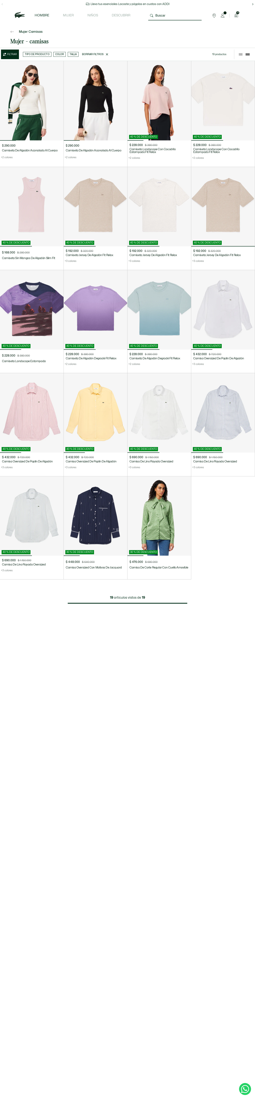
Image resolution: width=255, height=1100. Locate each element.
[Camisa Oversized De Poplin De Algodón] (223, 321)
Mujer (68, 15)
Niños (92, 15)
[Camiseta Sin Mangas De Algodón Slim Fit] (32, 218)
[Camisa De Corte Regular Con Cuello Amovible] (159, 527)
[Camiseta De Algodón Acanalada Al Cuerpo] (32, 114)
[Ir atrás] (12, 32)
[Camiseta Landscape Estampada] (32, 321)
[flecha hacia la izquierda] (2, 4)
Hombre (42, 15)
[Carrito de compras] (235, 15)
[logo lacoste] (20, 15)
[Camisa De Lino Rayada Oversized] (159, 424)
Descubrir (121, 15)
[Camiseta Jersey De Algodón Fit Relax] (95, 218)
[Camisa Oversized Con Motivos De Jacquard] (95, 527)
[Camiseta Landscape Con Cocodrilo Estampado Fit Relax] (159, 114)
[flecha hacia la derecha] (253, 4)
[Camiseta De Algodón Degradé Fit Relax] (95, 321)
